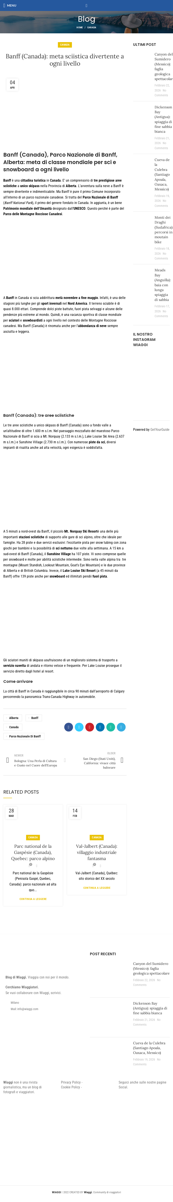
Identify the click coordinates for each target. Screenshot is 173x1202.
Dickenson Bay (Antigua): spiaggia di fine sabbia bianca (150, 1008)
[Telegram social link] (121, 727)
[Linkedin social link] (100, 727)
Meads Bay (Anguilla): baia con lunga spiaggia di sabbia (163, 285)
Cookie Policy (70, 1087)
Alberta (13, 718)
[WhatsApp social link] (110, 727)
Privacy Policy (71, 1082)
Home (80, 27)
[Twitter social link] (79, 727)
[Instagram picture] (138, 357)
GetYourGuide (159, 429)
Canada (91, 27)
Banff (34, 718)
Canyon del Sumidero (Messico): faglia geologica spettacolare (151, 968)
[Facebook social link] (68, 727)
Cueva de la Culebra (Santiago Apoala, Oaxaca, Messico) (162, 174)
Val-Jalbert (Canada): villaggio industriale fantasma (96, 852)
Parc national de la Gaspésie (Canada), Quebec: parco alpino (33, 852)
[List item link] (43, 1009)
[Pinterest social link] (89, 727)
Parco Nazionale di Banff (25, 736)
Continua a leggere (33, 899)
